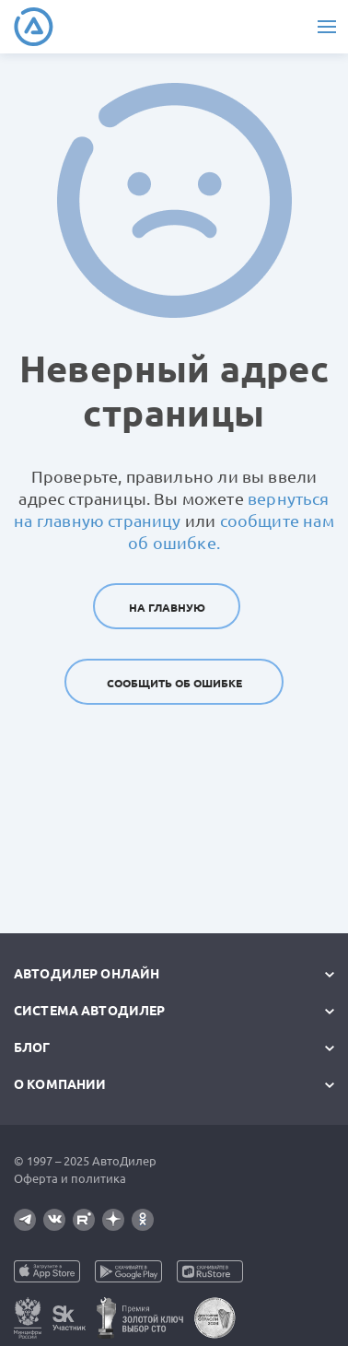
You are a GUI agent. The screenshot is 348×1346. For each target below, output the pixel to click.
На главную (167, 608)
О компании (60, 1084)
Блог (32, 1047)
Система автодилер (89, 1010)
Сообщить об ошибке (174, 683)
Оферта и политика (70, 1178)
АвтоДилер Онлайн (86, 973)
